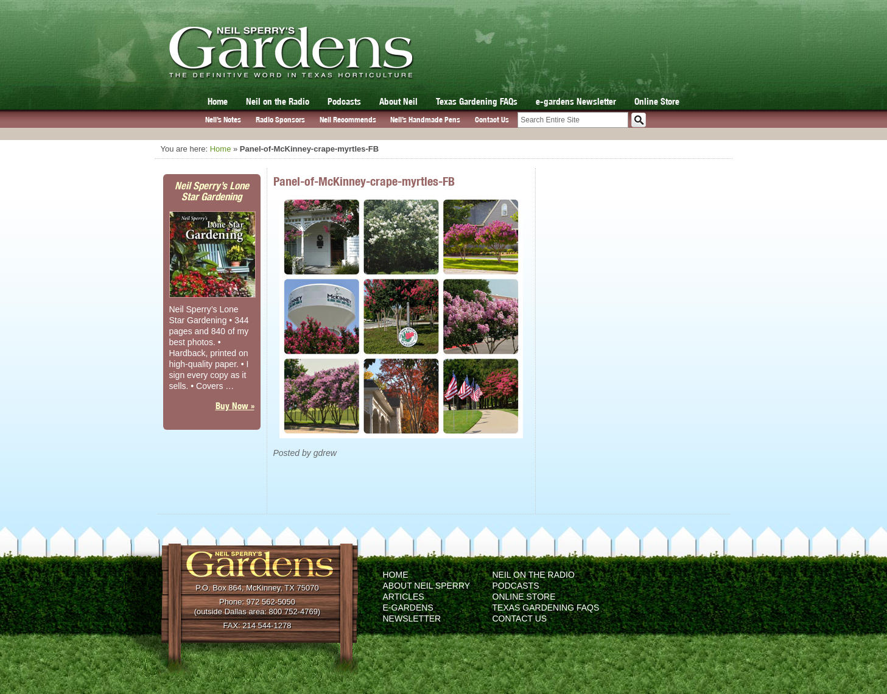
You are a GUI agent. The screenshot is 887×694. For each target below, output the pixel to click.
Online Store (656, 101)
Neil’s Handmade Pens (425, 119)
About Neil (398, 101)
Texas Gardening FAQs (476, 101)
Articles (403, 596)
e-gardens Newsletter (576, 101)
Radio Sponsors (280, 119)
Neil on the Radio (277, 101)
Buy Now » (235, 406)
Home (218, 101)
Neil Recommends (348, 119)
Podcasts (344, 101)
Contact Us (492, 119)
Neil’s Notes (223, 119)
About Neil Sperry (427, 586)
